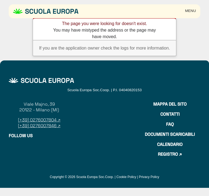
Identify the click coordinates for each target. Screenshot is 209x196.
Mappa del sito (170, 104)
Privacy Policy (149, 177)
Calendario (170, 144)
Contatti (170, 114)
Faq (170, 124)
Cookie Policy (126, 177)
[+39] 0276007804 (38, 120)
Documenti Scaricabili (170, 134)
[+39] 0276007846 (37, 125)
